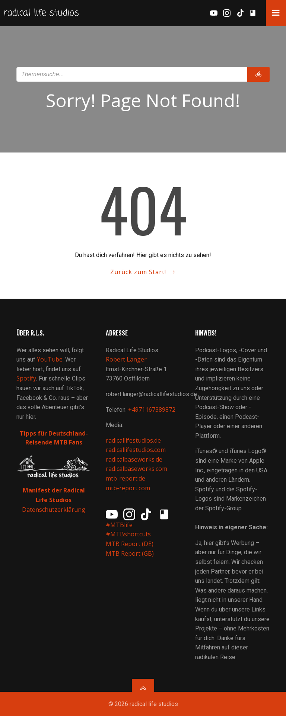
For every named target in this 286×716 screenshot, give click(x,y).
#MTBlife (119, 525)
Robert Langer (126, 359)
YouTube (50, 359)
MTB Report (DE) (129, 544)
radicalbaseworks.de (134, 459)
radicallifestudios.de (133, 440)
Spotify (26, 378)
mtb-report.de (125, 478)
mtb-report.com (128, 488)
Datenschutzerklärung (53, 509)
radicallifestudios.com (136, 450)
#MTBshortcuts (128, 534)
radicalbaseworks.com (136, 469)
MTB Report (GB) (130, 553)
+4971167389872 (151, 409)
